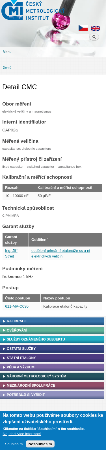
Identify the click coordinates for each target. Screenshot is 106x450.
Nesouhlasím (40, 446)
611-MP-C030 (17, 306)
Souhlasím (14, 446)
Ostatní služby (21, 349)
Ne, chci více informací (22, 436)
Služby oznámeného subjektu (36, 339)
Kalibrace (17, 321)
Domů (7, 67)
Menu (7, 52)
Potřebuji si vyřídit (26, 395)
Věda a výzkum (20, 367)
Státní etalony (21, 358)
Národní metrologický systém (36, 376)
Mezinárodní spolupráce (31, 386)
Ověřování (17, 330)
